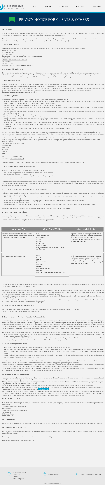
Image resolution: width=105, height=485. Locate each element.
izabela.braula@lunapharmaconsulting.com (14, 60)
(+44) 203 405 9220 (54, 474)
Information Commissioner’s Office (48, 328)
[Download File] (43, 389)
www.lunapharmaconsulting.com (44, 437)
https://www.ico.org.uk (17, 159)
